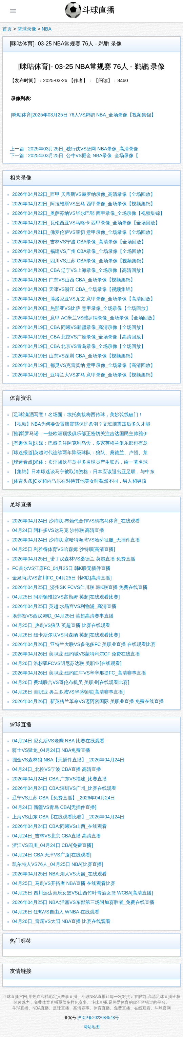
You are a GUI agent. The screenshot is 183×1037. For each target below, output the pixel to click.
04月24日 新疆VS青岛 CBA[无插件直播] (54, 807)
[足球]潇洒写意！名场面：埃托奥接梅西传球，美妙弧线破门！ (77, 414)
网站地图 (91, 1026)
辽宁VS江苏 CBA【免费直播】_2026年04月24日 (63, 797)
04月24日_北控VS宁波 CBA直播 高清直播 (56, 769)
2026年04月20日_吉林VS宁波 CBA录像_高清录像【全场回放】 (79, 241)
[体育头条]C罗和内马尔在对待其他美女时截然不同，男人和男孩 (79, 481)
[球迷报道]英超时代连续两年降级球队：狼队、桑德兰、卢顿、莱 (80, 452)
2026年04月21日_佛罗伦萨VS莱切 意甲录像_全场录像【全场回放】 (83, 232)
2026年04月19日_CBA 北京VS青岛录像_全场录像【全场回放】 (79, 346)
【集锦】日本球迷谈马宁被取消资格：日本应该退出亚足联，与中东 (83, 471)
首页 (7, 29)
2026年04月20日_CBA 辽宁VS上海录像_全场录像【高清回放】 (79, 270)
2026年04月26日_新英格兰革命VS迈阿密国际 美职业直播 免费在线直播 (88, 701)
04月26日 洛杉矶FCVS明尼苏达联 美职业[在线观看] (66, 663)
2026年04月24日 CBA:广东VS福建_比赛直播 (59, 778)
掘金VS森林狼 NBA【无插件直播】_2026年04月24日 (68, 759)
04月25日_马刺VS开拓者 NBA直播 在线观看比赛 (63, 883)
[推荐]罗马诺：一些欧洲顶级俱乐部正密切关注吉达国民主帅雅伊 (80, 433)
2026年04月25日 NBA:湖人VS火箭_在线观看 (59, 873)
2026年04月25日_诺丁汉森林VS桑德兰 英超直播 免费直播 (73, 558)
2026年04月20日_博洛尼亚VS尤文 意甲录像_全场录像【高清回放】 (83, 298)
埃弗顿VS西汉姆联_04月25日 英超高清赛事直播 (63, 615)
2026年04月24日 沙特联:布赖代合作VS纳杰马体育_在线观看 (76, 520)
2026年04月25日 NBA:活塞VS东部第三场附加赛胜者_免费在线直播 (83, 902)
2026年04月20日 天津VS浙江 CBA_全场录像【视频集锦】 (73, 289)
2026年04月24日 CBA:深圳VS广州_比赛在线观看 (64, 788)
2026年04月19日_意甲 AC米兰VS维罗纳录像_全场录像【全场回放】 (84, 317)
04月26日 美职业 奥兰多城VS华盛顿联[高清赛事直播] (68, 692)
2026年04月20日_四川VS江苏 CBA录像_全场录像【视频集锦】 (79, 260)
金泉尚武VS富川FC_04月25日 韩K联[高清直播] (61, 577)
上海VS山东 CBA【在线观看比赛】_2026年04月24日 (68, 816)
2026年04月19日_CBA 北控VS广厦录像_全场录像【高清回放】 (79, 336)
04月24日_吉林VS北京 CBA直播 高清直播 (56, 835)
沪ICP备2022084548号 (98, 1017)
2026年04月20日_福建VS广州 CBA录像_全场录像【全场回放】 (79, 251)
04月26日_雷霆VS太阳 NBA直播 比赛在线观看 (61, 921)
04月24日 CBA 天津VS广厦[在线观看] (51, 854)
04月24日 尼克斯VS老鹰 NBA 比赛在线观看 (58, 740)
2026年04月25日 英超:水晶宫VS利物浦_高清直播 (64, 606)
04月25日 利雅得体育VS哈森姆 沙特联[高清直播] (63, 549)
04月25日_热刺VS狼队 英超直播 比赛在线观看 (61, 625)
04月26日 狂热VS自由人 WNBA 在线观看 (55, 911)
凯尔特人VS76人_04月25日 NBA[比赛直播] (57, 864)
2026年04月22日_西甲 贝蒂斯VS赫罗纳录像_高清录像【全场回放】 (83, 194)
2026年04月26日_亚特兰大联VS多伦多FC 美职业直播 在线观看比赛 (84, 644)
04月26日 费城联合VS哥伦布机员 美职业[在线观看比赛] (70, 682)
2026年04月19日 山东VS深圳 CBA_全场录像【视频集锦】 (73, 355)
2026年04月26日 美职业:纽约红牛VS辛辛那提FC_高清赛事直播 (79, 672)
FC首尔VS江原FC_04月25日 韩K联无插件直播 (61, 568)
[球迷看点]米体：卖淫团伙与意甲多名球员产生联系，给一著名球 (80, 462)
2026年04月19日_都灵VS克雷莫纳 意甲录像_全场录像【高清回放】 (83, 365)
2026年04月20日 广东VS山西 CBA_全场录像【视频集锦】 (73, 279)
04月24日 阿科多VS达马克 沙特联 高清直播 (58, 530)
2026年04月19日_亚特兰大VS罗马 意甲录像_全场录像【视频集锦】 (83, 374)
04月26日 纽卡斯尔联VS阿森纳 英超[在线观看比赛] (66, 634)
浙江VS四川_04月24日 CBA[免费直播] (52, 845)
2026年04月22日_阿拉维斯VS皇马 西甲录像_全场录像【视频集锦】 (83, 203)
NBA (47, 29)
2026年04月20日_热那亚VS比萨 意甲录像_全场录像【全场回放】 (81, 308)
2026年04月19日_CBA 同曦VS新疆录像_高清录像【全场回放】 (79, 327)
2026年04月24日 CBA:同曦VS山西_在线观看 (59, 826)
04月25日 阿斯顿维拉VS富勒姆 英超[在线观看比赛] (66, 596)
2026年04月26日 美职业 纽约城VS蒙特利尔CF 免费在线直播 (76, 653)
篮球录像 (26, 29)
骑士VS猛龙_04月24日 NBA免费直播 (51, 750)
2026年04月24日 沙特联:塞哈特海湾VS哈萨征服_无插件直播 (76, 539)
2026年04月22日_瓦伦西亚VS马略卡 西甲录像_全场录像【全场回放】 (86, 222)
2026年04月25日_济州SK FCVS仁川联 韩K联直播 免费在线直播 (79, 587)
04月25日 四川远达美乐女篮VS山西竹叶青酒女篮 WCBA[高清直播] (82, 892)
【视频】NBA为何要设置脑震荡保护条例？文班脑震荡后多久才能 (81, 424)
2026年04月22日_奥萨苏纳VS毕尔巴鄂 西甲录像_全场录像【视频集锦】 (88, 213)
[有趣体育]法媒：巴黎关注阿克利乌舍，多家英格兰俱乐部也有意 (80, 443)
